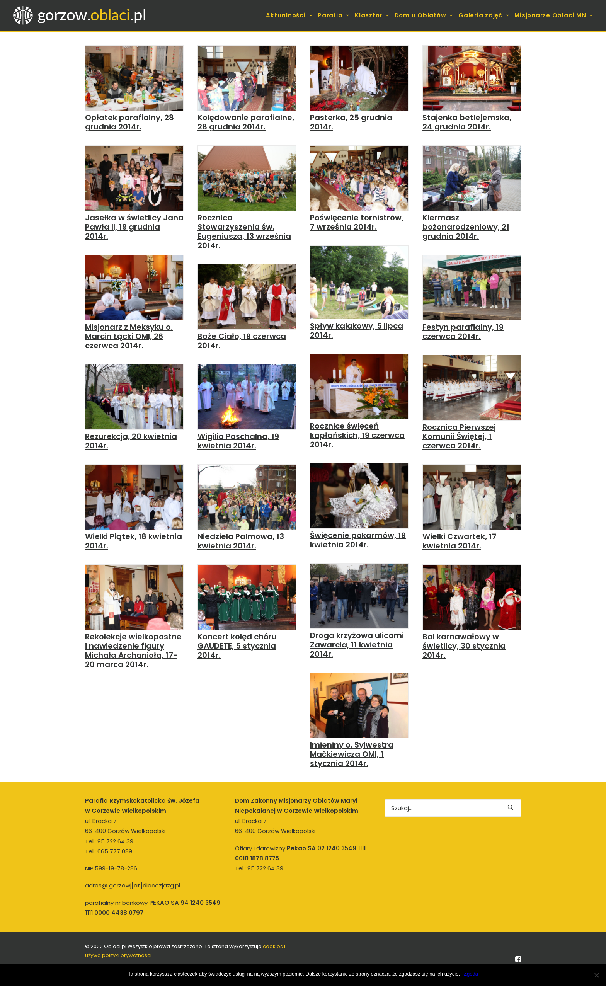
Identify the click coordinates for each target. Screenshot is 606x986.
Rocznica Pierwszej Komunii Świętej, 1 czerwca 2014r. (459, 436)
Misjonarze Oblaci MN (553, 15)
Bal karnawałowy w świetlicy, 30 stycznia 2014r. (464, 646)
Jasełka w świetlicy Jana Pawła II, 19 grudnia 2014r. (134, 227)
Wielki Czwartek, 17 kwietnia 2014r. (459, 541)
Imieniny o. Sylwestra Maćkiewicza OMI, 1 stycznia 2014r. (351, 754)
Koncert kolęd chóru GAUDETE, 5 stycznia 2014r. (237, 646)
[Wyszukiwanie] (453, 808)
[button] (134, 78)
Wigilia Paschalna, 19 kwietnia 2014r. (238, 441)
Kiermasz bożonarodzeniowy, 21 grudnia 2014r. (465, 227)
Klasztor (372, 15)
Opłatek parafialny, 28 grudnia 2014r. (129, 122)
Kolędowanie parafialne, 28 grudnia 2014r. (245, 122)
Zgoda (471, 974)
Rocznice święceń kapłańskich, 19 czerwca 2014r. (357, 435)
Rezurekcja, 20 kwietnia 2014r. (131, 441)
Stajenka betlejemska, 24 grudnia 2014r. (466, 122)
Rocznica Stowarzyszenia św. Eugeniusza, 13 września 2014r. (244, 231)
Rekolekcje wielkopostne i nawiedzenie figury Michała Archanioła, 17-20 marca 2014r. (133, 650)
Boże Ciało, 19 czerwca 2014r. (241, 341)
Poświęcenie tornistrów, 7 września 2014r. (356, 222)
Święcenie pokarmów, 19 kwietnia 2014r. (358, 540)
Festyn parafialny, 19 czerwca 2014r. (463, 332)
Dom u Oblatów (424, 15)
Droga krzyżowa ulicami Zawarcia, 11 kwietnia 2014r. (357, 644)
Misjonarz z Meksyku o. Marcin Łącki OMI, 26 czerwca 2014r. (129, 336)
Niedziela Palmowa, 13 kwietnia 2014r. (240, 541)
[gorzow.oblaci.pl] (80, 15)
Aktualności (289, 15)
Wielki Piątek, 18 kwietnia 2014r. (133, 541)
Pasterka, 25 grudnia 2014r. (351, 122)
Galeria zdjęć (483, 15)
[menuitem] (290, 15)
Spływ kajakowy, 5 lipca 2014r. (356, 330)
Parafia (333, 15)
